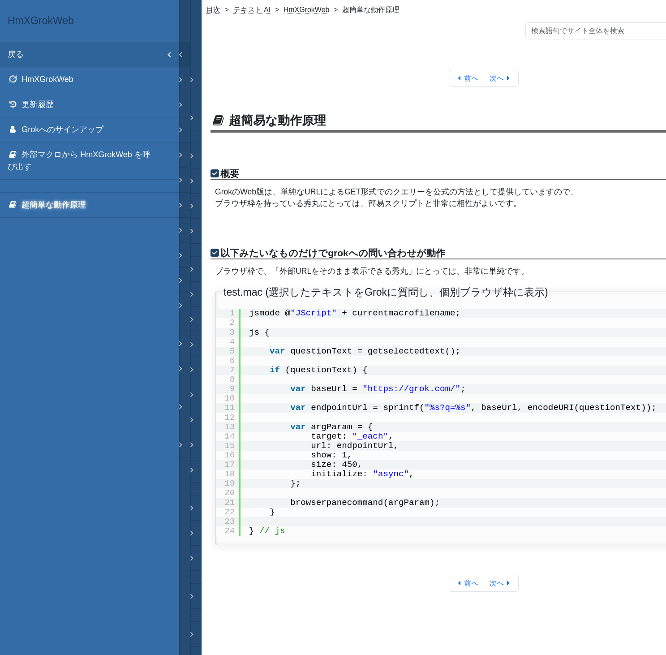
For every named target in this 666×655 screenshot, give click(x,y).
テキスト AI (252, 9)
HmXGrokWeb (307, 9)
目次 (213, 9)
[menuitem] (89, 79)
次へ (501, 78)
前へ (466, 78)
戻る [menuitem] (93, 54)
